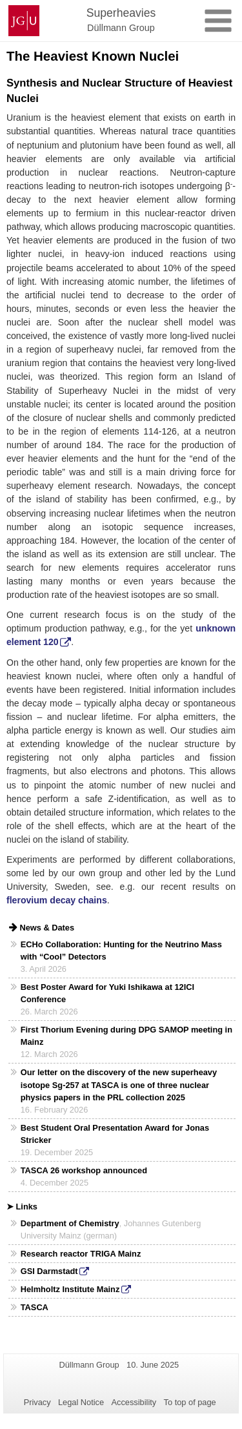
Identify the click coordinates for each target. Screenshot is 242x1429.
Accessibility (134, 1402)
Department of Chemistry (70, 1223)
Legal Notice (81, 1402)
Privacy (37, 1402)
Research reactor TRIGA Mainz (81, 1254)
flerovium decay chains (56, 900)
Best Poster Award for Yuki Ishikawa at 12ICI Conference (107, 993)
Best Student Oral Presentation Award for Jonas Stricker (115, 1134)
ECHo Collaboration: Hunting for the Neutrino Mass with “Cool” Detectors (121, 950)
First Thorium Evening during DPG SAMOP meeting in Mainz (126, 1036)
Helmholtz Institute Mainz (70, 1289)
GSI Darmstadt (49, 1271)
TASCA (34, 1307)
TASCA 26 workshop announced (84, 1170)
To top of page (190, 1402)
